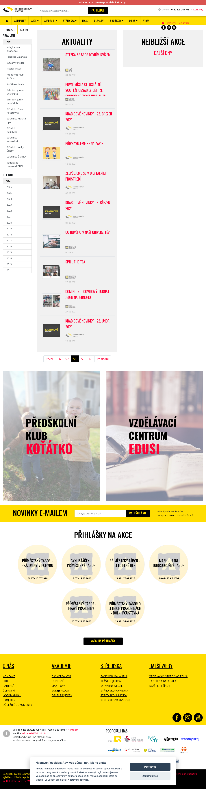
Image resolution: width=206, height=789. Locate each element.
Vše (8, 41)
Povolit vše (150, 766)
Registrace (184, 23)
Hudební (57, 681)
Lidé (5, 681)
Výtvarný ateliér (15, 62)
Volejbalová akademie (13, 49)
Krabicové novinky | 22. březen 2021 (88, 116)
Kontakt (25, 30)
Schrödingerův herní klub (15, 101)
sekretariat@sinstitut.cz (35, 733)
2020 (9, 222)
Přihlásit (137, 513)
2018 (9, 234)
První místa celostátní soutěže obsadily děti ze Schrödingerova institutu (85, 89)
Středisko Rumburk (12, 129)
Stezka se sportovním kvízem (88, 54)
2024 (9, 198)
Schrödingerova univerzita (15, 91)
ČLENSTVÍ (99, 20)
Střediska (111, 666)
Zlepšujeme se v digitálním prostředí (85, 176)
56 (59, 359)
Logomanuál (12, 695)
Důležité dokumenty (17, 704)
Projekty (9, 700)
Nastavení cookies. (78, 779)
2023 (9, 204)
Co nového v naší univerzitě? (87, 232)
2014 (9, 258)
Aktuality (20, 20)
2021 (9, 216)
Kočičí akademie (16, 84)
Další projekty (62, 695)
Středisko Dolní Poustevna (15, 110)
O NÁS (8, 666)
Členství (9, 690)
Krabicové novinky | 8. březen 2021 (87, 205)
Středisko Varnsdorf (12, 139)
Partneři (9, 685)
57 (67, 359)
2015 (9, 252)
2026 (9, 187)
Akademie (61, 666)
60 (90, 359)
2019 (9, 228)
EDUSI (85, 20)
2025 (9, 192)
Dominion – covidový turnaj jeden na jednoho (87, 294)
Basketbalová (61, 676)
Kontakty (198, 9)
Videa (146, 20)
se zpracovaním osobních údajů (175, 515)
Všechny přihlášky (103, 641)
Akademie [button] (49, 20)
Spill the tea (75, 262)
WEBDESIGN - (18, 781)
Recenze (10, 30)
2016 (9, 246)
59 (82, 359)
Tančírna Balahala (17, 56)
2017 (9, 240)
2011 (9, 270)
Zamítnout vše (150, 776)
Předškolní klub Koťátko (15, 76)
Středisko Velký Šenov (15, 148)
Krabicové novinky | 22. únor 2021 (87, 323)
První (49, 359)
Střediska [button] (69, 20)
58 (75, 359)
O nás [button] (132, 20)
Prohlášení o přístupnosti (183, 773)
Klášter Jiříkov (14, 68)
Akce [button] (33, 20)
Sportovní (59, 685)
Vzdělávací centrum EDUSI (15, 164)
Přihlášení (169, 23)
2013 (9, 264)
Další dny (163, 52)
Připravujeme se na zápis (84, 143)
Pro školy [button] (115, 20)
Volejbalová (60, 690)
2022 (9, 210)
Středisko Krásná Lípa (16, 120)
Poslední (103, 359)
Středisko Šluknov (17, 156)
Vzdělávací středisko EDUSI (168, 676)
